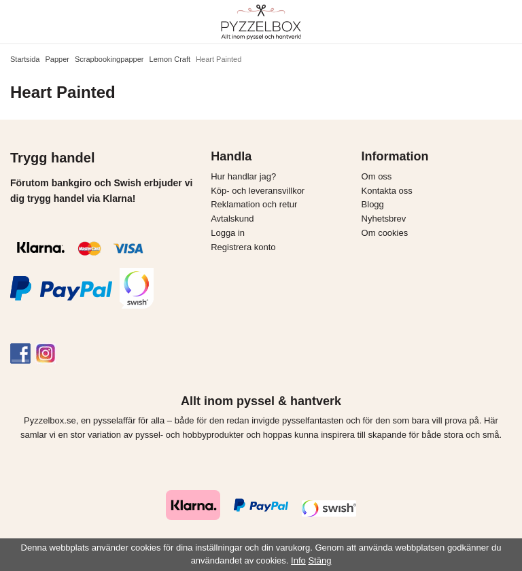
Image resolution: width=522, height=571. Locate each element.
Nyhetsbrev (384, 218)
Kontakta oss (387, 191)
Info (298, 560)
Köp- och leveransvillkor (257, 191)
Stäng (319, 560)
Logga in (228, 233)
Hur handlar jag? (243, 176)
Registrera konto (243, 247)
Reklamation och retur (254, 204)
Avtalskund (232, 218)
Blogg (373, 204)
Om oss (377, 176)
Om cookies (385, 233)
